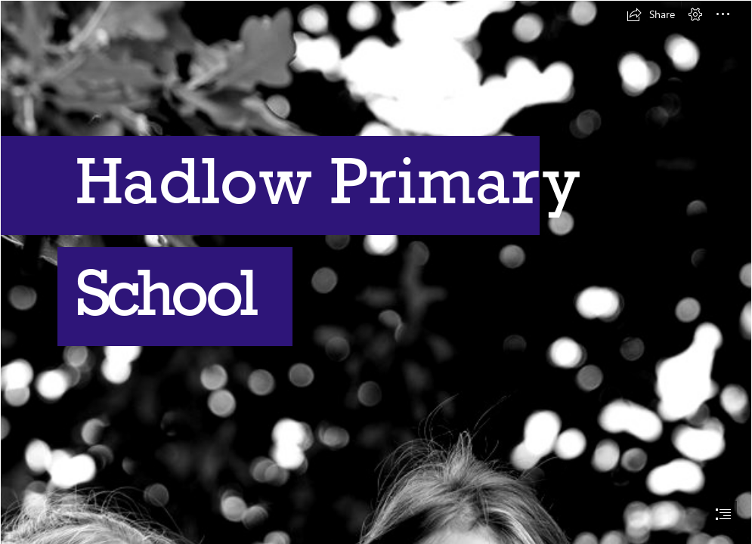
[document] (376, 272)
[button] (650, 14)
